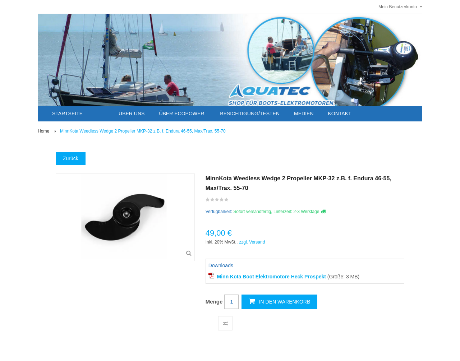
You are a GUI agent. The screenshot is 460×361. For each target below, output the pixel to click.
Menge (214, 301)
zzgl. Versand (252, 242)
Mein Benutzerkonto (397, 6)
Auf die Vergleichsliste (225, 323)
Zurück (70, 158)
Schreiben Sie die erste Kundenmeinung (217, 201)
